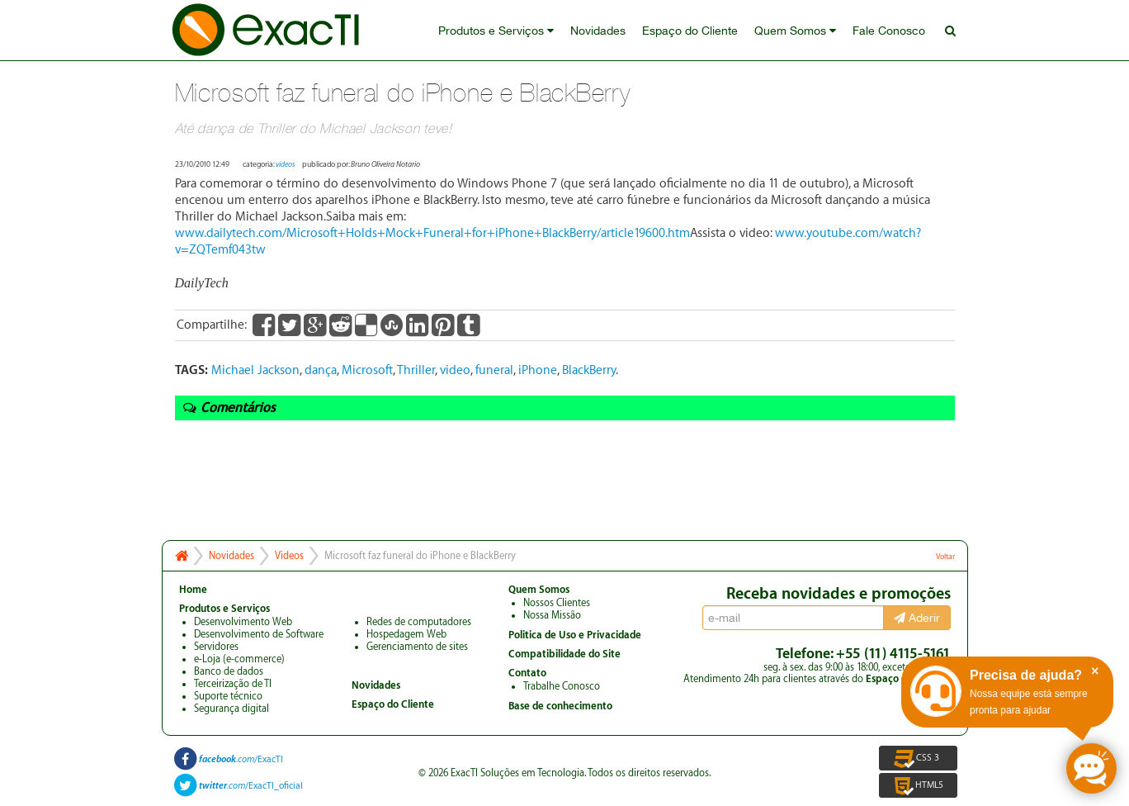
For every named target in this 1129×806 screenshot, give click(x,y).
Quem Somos (795, 30)
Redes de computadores (418, 622)
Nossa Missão (552, 615)
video (455, 370)
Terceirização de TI (233, 684)
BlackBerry (589, 370)
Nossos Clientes (556, 603)
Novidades (598, 30)
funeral (494, 370)
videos (285, 164)
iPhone (537, 370)
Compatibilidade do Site (564, 654)
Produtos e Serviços (496, 30)
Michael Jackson (255, 370)
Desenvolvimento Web (243, 622)
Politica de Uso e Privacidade (574, 635)
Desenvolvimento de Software (259, 634)
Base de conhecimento (560, 706)
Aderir (917, 617)
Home (193, 589)
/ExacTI (241, 759)
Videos (289, 556)
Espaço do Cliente (690, 30)
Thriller (416, 370)
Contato (527, 673)
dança (321, 370)
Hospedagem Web (406, 634)
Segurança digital (231, 708)
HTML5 (918, 785)
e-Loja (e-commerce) (239, 659)
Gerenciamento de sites (417, 646)
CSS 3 (918, 758)
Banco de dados (228, 671)
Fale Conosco (889, 30)
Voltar (945, 556)
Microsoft (367, 370)
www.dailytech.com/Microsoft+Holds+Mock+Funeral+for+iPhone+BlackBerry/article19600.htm (432, 233)
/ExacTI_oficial (251, 785)
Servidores (216, 646)
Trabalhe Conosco (561, 686)
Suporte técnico (228, 696)
